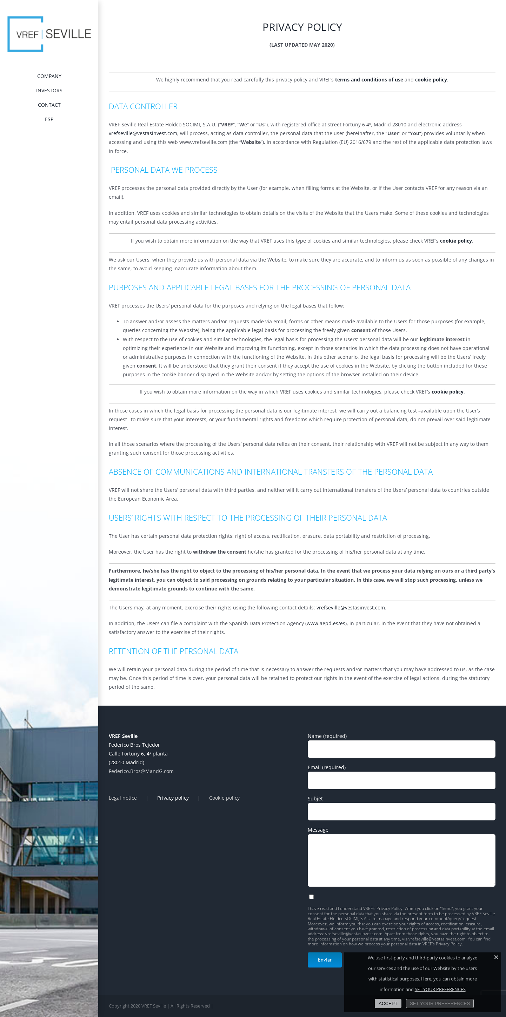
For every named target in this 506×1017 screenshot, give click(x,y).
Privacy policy (173, 797)
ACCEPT (388, 1003)
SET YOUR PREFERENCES (440, 989)
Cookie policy (224, 797)
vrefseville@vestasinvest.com (143, 133)
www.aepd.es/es (326, 623)
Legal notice (123, 797)
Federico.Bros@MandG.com (141, 771)
